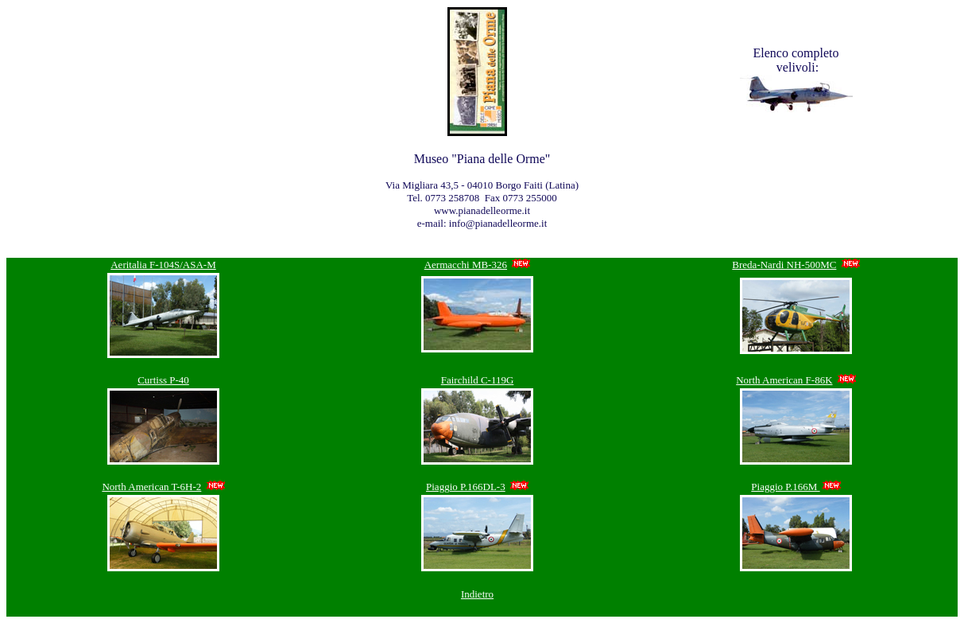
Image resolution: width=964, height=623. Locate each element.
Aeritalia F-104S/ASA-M (163, 265)
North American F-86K (784, 380)
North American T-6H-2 (151, 487)
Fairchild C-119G (477, 380)
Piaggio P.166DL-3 (465, 487)
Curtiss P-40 (163, 380)
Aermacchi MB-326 (465, 265)
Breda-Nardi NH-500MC (784, 265)
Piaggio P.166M (785, 487)
